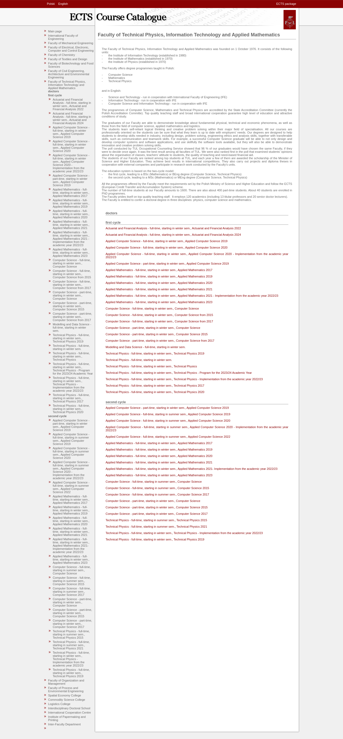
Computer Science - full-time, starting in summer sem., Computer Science (72, 570)
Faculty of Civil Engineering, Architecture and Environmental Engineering (68, 74)
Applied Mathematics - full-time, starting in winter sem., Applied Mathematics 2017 (71, 192)
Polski (51, 3)
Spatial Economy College (64, 695)
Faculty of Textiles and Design (67, 59)
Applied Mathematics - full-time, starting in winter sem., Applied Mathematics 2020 (71, 214)
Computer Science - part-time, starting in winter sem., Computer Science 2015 (72, 306)
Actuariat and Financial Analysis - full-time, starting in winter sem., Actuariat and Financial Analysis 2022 (72, 104)
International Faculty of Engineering (63, 37)
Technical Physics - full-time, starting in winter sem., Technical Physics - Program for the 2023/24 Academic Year (73, 368)
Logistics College (59, 704)
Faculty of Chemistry (61, 54)
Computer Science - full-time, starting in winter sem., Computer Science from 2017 (72, 284)
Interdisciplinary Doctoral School (69, 708)
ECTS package (286, 3)
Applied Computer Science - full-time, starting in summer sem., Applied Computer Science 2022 (71, 487)
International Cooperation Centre (69, 712)
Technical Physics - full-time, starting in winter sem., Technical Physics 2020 (71, 409)
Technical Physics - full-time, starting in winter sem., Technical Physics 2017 (71, 398)
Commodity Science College (66, 699)
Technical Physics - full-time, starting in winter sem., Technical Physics (71, 356)
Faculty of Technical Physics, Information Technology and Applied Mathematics (67, 85)
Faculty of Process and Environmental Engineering (66, 689)
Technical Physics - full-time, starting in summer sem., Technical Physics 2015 (71, 634)
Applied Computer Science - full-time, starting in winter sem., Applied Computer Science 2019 (71, 132)
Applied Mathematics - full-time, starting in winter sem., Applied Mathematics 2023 (71, 252)
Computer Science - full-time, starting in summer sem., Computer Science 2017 (72, 591)
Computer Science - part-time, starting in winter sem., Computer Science (72, 295)
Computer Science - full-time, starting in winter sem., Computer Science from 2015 (72, 274)
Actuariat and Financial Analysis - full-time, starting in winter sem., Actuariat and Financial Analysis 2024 (72, 118)
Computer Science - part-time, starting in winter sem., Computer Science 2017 (72, 623)
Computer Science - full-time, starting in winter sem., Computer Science (72, 263)
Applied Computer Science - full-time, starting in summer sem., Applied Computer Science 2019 (71, 439)
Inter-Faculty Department (64, 724)
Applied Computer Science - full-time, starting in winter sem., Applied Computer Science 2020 (71, 146)
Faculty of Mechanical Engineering (70, 43)
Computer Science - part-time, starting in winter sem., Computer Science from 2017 (72, 317)
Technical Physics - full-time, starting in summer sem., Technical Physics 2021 (71, 645)
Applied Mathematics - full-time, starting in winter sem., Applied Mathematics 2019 (71, 203)
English (63, 3)
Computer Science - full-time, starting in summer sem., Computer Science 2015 (72, 581)
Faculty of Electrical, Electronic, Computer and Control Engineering (71, 49)
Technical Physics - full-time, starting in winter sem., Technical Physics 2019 (71, 338)
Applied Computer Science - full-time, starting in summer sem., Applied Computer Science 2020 (71, 453)
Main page (55, 31)
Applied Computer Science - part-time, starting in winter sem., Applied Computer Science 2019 (71, 180)
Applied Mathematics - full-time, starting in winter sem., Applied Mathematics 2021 (71, 225)
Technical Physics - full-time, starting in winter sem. (71, 347)
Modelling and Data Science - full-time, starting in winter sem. (72, 327)
